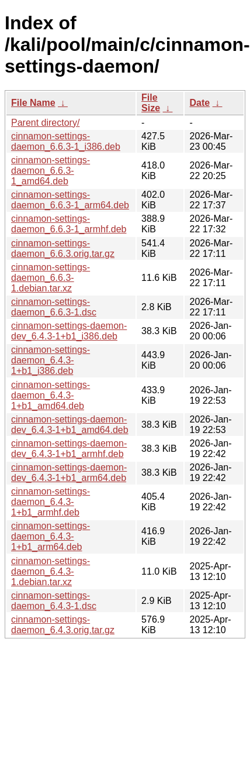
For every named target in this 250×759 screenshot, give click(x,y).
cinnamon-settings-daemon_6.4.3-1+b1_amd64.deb (50, 395)
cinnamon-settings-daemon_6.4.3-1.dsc (53, 600)
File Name (33, 103)
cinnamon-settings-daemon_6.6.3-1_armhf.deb (68, 224)
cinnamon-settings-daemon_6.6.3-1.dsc (53, 307)
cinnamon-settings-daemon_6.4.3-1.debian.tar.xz (50, 571)
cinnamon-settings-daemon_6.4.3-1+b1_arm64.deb (50, 536)
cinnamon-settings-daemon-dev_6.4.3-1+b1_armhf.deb (69, 448)
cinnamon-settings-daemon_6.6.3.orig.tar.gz (62, 248)
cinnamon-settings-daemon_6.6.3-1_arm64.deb (70, 200)
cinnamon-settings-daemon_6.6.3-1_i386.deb (65, 141)
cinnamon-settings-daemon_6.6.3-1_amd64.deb (50, 170)
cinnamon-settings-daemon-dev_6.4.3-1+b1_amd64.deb (70, 424)
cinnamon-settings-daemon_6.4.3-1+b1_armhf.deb (50, 501)
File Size (150, 102)
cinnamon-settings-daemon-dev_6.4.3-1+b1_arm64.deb (69, 472)
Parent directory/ (45, 123)
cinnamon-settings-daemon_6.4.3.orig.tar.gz (62, 624)
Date (199, 103)
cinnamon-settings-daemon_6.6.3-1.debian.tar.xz (50, 277)
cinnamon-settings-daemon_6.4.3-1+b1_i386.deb (50, 360)
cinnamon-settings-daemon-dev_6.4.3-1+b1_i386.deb (69, 331)
